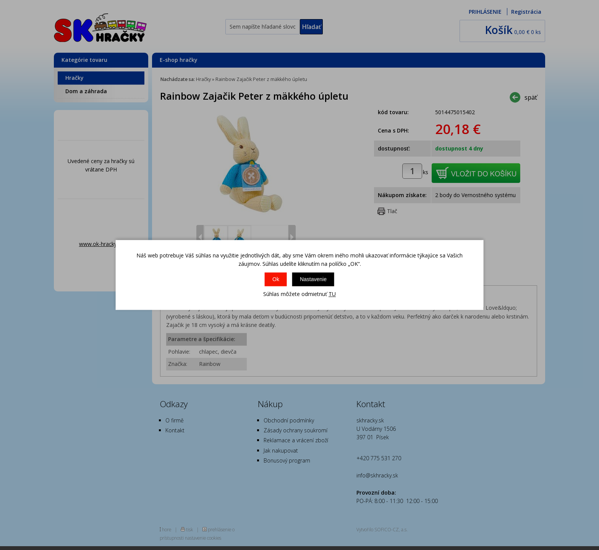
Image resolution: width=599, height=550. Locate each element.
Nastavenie (313, 279)
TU (332, 294)
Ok (275, 279)
